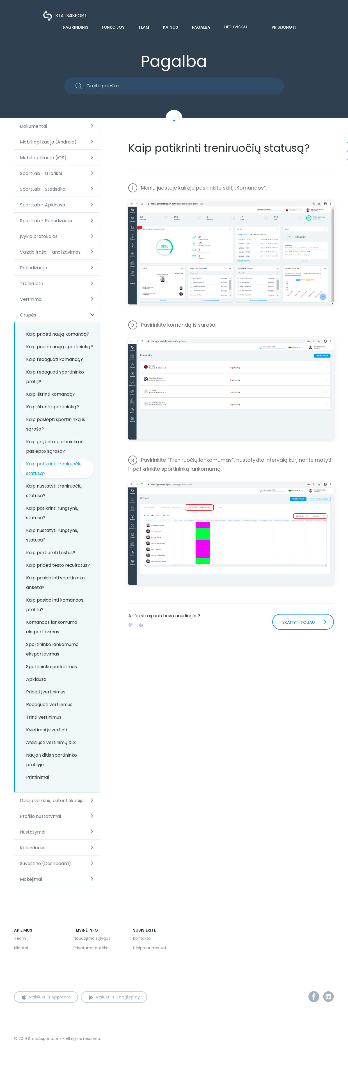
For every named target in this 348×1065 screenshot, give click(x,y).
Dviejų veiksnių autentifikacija (52, 800)
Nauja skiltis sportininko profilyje (51, 760)
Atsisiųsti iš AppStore (49, 997)
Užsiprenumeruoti (150, 948)
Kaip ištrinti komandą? (50, 394)
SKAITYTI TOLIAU (298, 622)
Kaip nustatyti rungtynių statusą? (52, 535)
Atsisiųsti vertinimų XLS (51, 742)
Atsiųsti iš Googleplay (117, 997)
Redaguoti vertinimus (49, 704)
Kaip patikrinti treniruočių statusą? (54, 469)
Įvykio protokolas (39, 236)
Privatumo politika (91, 948)
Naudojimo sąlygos (92, 938)
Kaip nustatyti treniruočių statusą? (54, 491)
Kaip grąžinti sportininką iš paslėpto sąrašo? (54, 446)
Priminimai (37, 777)
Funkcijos (113, 27)
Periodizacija (33, 268)
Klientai (21, 948)
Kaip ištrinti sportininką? (52, 407)
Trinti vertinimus (43, 717)
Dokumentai (33, 126)
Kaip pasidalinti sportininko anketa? (55, 583)
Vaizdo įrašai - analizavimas (50, 252)
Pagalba (201, 27)
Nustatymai (32, 832)
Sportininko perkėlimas (51, 666)
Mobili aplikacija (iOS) (43, 157)
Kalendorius (32, 848)
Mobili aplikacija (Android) (48, 142)
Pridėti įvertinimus (45, 692)
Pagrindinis (75, 27)
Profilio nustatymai (40, 816)
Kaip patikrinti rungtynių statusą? (52, 513)
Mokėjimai (31, 879)
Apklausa (36, 679)
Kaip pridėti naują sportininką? (59, 346)
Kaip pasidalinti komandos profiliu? (54, 605)
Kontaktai (142, 938)
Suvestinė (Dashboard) (45, 863)
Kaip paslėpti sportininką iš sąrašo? (55, 424)
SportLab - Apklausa (42, 205)
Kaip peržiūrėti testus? (50, 552)
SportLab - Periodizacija (46, 220)
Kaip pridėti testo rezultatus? (58, 565)
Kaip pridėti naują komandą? (57, 334)
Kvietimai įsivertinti (46, 730)
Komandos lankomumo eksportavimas (51, 627)
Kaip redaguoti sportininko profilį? (55, 377)
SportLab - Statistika (42, 189)
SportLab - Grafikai (41, 173)
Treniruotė (31, 283)
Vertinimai (31, 299)
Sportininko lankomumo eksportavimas (52, 649)
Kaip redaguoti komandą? (54, 359)
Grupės (28, 315)
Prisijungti (284, 27)
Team (143, 27)
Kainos (170, 27)
